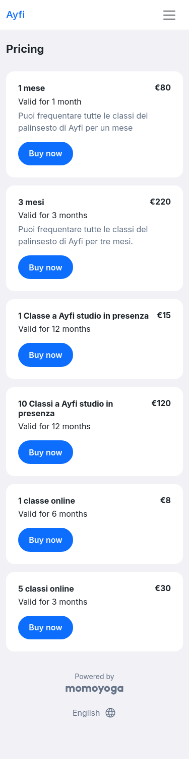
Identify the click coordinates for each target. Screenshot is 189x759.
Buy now (45, 153)
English (94, 713)
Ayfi (15, 15)
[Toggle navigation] (169, 15)
